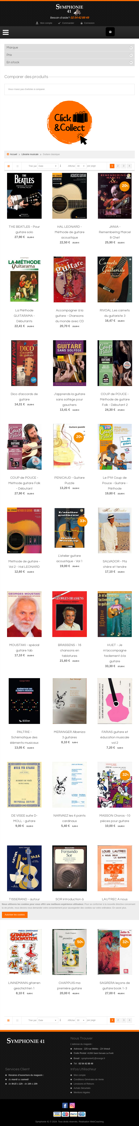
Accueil (14, 154)
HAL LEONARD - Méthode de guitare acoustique (70, 232)
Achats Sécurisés (82, 1088)
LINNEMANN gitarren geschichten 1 (24, 985)
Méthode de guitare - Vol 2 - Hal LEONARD (24, 564)
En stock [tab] (13, 62)
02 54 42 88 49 (79, 17)
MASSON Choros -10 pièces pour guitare (114, 818)
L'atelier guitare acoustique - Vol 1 (69, 558)
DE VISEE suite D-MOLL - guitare (24, 818)
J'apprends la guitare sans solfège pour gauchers (69, 399)
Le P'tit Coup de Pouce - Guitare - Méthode (115, 483)
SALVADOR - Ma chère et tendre (115, 564)
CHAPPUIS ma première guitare (69, 985)
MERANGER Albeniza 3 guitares (69, 734)
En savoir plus (119, 908)
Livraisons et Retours (84, 1084)
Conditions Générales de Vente (89, 1079)
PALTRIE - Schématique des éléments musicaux (24, 737)
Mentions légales (82, 1092)
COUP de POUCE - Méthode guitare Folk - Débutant (24, 483)
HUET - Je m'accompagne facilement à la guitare (115, 653)
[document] (69, 910)
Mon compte (46, 23)
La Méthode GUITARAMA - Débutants (24, 316)
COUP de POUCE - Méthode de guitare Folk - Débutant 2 (115, 399)
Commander (68, 23)
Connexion (89, 23)
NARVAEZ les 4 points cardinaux (69, 818)
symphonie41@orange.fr (93, 1058)
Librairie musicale (30, 154)
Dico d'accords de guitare (24, 396)
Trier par (33, 166)
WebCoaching (97, 1121)
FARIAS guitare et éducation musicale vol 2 (114, 737)
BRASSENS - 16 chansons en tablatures (69, 650)
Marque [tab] (12, 47)
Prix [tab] (9, 55)
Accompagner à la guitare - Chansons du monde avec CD (69, 316)
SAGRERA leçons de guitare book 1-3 (115, 985)
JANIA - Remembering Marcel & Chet (115, 232)
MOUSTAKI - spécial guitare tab (24, 647)
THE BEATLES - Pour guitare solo (24, 229)
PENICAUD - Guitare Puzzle (69, 480)
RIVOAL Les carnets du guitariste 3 (115, 313)
